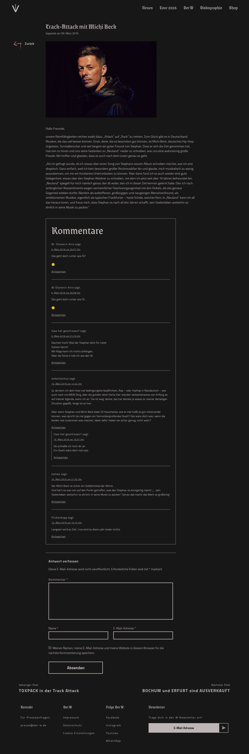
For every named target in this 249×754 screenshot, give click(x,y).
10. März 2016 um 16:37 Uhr (69, 439)
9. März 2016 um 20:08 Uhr (66, 292)
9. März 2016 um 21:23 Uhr (66, 336)
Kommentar (58, 579)
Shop (233, 7)
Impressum (71, 717)
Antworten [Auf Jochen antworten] (58, 501)
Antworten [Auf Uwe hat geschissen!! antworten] (58, 362)
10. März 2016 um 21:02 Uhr (66, 479)
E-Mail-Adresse (124, 628)
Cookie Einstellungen (79, 733)
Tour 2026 (168, 7)
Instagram (113, 725)
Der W (188, 7)
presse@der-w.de (33, 725)
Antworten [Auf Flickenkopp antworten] (58, 536)
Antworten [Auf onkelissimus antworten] (58, 427)
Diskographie (211, 7)
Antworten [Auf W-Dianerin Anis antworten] (58, 315)
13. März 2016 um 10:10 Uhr (66, 522)
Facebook (112, 717)
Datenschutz (72, 725)
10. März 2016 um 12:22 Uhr (66, 383)
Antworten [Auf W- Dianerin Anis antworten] (58, 271)
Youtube (112, 733)
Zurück (29, 43)
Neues (147, 7)
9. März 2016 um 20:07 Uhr (66, 249)
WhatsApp (113, 741)
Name (53, 628)
